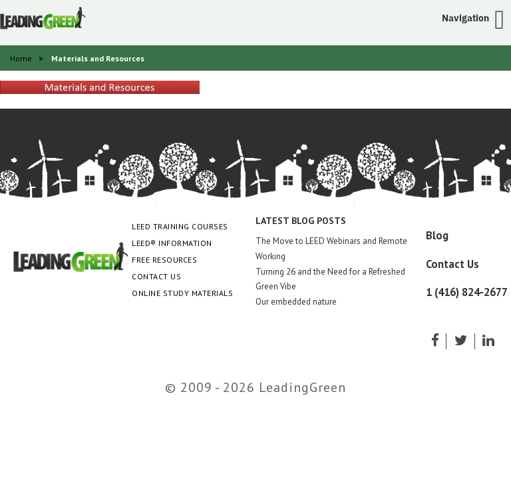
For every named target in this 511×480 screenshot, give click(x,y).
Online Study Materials (182, 293)
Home (21, 58)
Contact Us (156, 276)
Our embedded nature (296, 301)
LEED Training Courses (180, 226)
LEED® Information (172, 243)
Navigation (465, 18)
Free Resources (164, 260)
